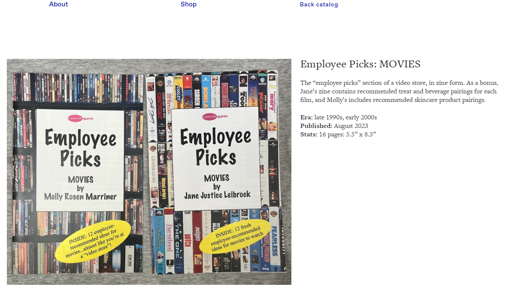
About (58, 4)
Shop (189, 4)
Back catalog (319, 5)
